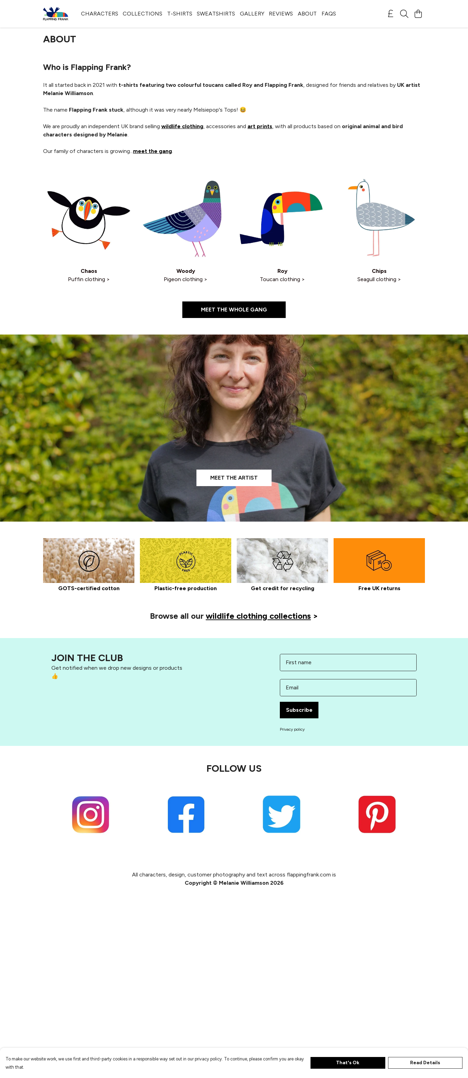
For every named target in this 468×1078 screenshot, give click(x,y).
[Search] (404, 14)
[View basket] (418, 14)
